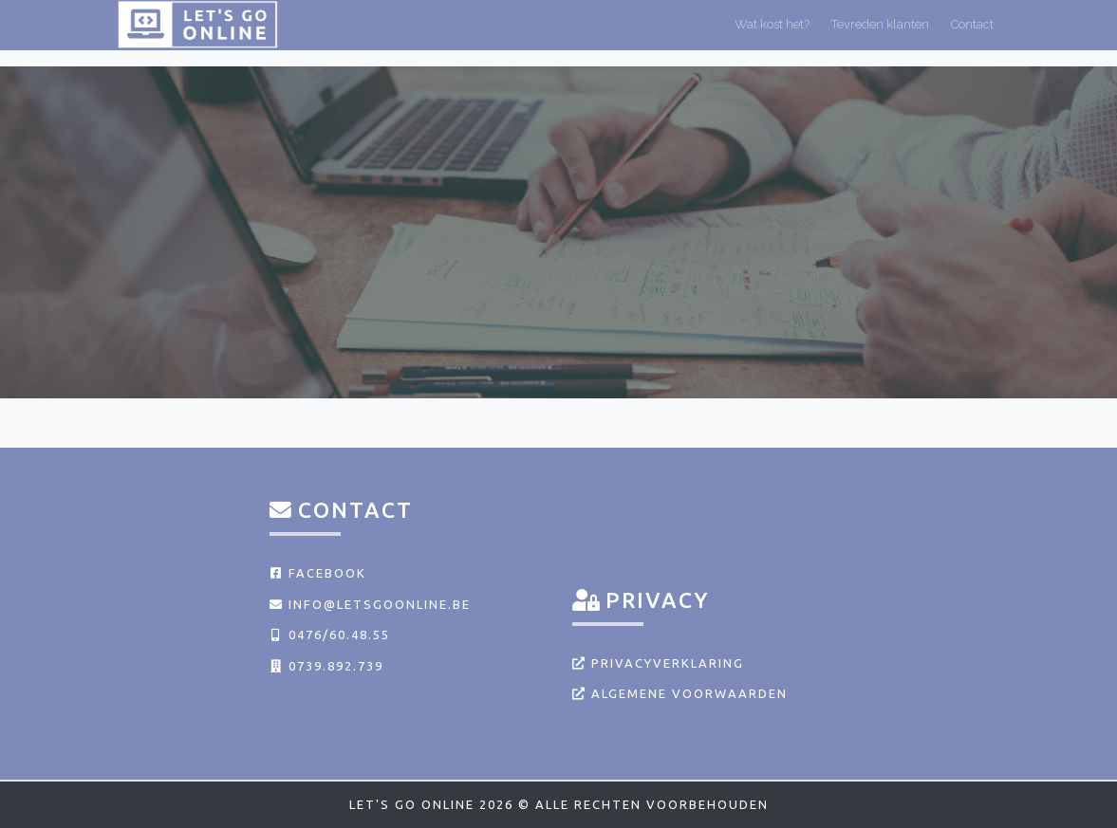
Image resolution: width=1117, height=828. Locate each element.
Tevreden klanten (880, 32)
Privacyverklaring (658, 663)
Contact (972, 32)
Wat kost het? (772, 32)
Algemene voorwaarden (680, 693)
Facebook (318, 573)
